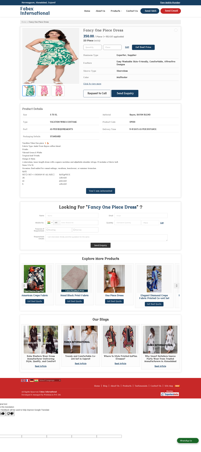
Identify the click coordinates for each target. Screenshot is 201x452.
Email (111, 215)
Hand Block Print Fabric (80, 295)
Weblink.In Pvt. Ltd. (52, 395)
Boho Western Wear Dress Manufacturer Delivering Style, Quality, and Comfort (41, 359)
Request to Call (97, 93)
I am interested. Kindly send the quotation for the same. (107, 237)
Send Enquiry (125, 93)
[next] (177, 285)
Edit (127, 47)
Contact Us (132, 11)
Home (87, 11)
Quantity (109, 223)
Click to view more (92, 84)
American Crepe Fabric (40, 295)
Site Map (169, 386)
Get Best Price (143, 47)
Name (41, 215)
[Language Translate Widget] (50, 380)
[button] (170, 3)
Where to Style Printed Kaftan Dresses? (120, 357)
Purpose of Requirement (39, 230)
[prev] (24, 285)
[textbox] (112, 47)
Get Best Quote (41, 301)
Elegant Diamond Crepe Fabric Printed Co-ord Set (160, 297)
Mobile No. (39, 223)
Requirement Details (39, 238)
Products (116, 11)
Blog (105, 386)
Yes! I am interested (100, 191)
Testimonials (141, 386)
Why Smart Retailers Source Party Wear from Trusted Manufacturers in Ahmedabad (160, 359)
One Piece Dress (120, 295)
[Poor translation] (10, 413)
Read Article (40, 366)
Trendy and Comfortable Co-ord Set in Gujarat (80, 357)
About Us (100, 11)
